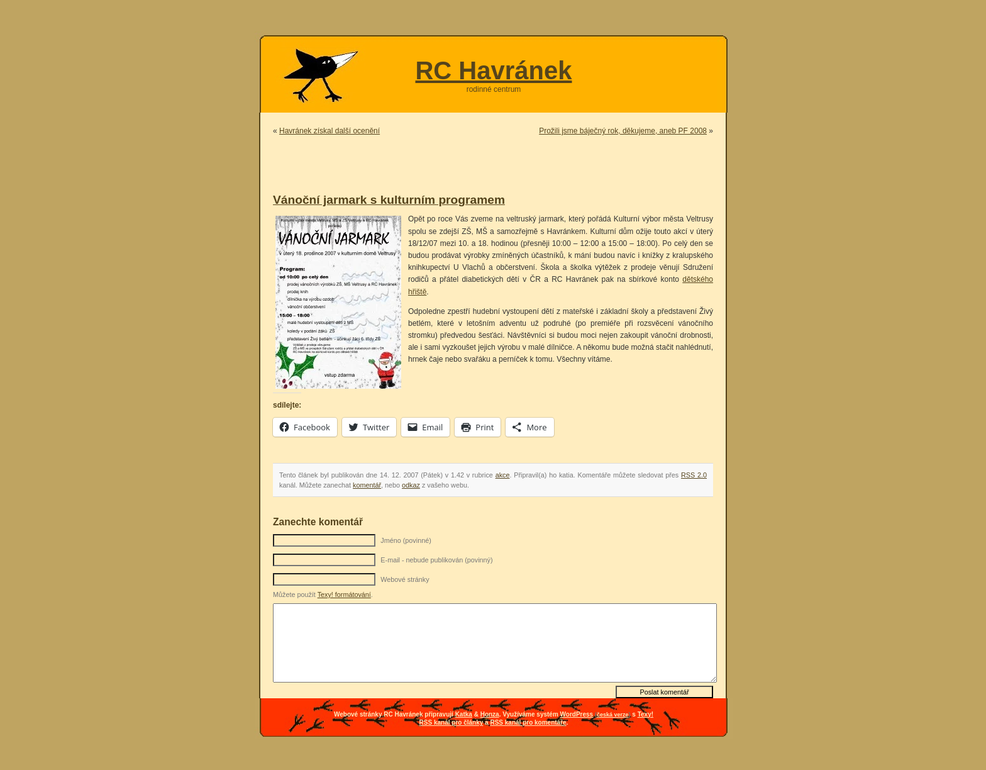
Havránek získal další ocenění (329, 130)
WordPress (577, 714)
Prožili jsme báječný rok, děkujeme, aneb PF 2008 (623, 130)
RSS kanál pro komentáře (528, 722)
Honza (489, 714)
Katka (463, 714)
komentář (367, 485)
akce (503, 475)
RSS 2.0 (694, 475)
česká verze (613, 714)
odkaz (411, 485)
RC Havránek (493, 70)
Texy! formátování (344, 594)
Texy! (645, 714)
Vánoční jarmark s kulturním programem (389, 199)
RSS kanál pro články (451, 722)
